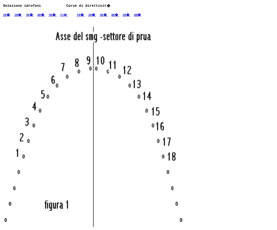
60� (64, 15)
